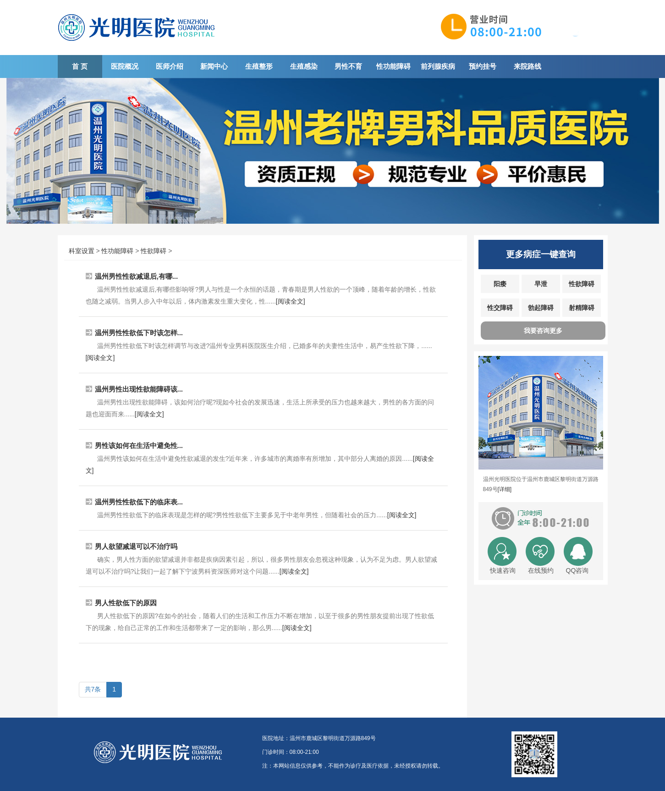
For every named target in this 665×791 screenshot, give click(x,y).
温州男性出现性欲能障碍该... (139, 389)
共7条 (93, 689)
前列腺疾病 (438, 66)
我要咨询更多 (543, 330)
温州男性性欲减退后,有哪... (136, 276)
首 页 (80, 66)
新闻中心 (214, 66)
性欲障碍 (153, 250)
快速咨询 (503, 570)
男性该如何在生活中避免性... (139, 445)
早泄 (540, 284)
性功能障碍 (393, 66)
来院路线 (527, 66)
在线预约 (541, 570)
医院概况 (124, 66)
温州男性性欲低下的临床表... (139, 502)
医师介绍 (169, 66)
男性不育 (348, 66)
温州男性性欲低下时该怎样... (139, 333)
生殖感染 (304, 66)
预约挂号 (482, 66)
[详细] (505, 489)
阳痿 (500, 284)
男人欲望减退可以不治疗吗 (136, 546)
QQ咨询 (577, 570)
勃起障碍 (541, 307)
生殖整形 (259, 66)
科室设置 (81, 250)
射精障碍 (581, 307)
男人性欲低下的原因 (126, 603)
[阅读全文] (290, 301)
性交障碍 (500, 307)
